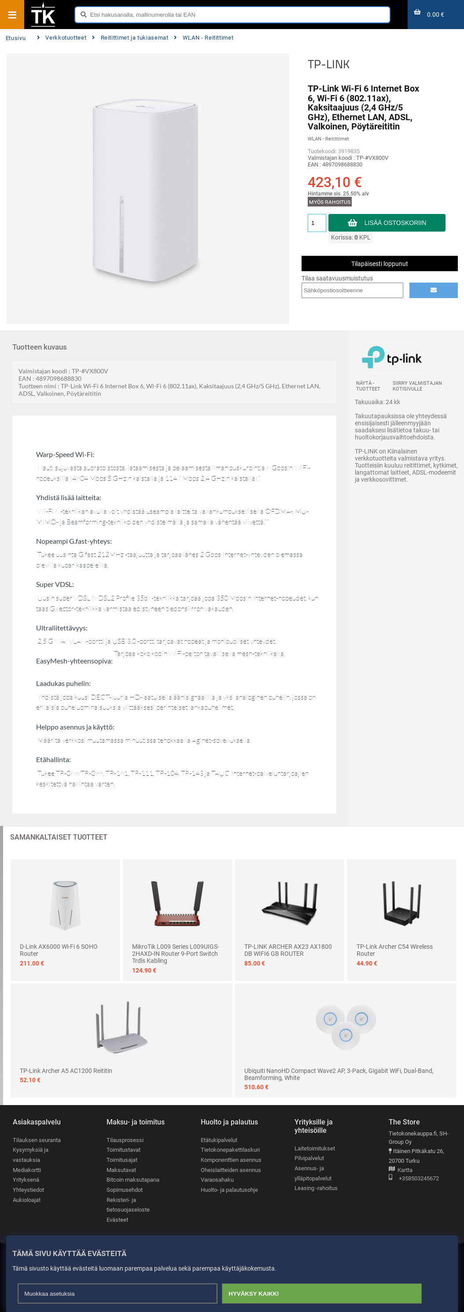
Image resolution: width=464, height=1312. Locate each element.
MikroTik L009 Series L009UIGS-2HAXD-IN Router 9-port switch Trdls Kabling (175, 953)
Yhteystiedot (28, 1190)
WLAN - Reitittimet (203, 37)
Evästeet (117, 1219)
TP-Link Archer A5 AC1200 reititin (66, 1070)
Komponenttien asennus (231, 1160)
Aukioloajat (27, 1200)
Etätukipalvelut (219, 1140)
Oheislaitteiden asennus (231, 1170)
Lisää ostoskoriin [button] (396, 222)
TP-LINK (329, 63)
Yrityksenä (26, 1179)
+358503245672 (414, 1179)
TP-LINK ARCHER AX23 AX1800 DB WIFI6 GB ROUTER (288, 950)
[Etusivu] (43, 25)
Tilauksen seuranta (37, 1140)
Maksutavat (121, 1170)
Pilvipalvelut (309, 1158)
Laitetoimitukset (315, 1148)
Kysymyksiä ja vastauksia (30, 1154)
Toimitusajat (122, 1160)
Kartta (400, 1170)
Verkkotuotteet (61, 37)
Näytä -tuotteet (368, 386)
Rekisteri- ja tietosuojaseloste (128, 1205)
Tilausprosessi (125, 1140)
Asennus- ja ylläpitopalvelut (313, 1173)
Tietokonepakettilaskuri (230, 1149)
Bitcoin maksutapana (133, 1179)
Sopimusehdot (125, 1190)
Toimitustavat (123, 1149)
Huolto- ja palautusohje (229, 1190)
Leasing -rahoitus (316, 1188)
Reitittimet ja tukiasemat (130, 37)
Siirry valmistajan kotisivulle (417, 386)
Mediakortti (27, 1170)
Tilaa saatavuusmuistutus (337, 278)
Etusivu (16, 38)
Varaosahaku (217, 1179)
